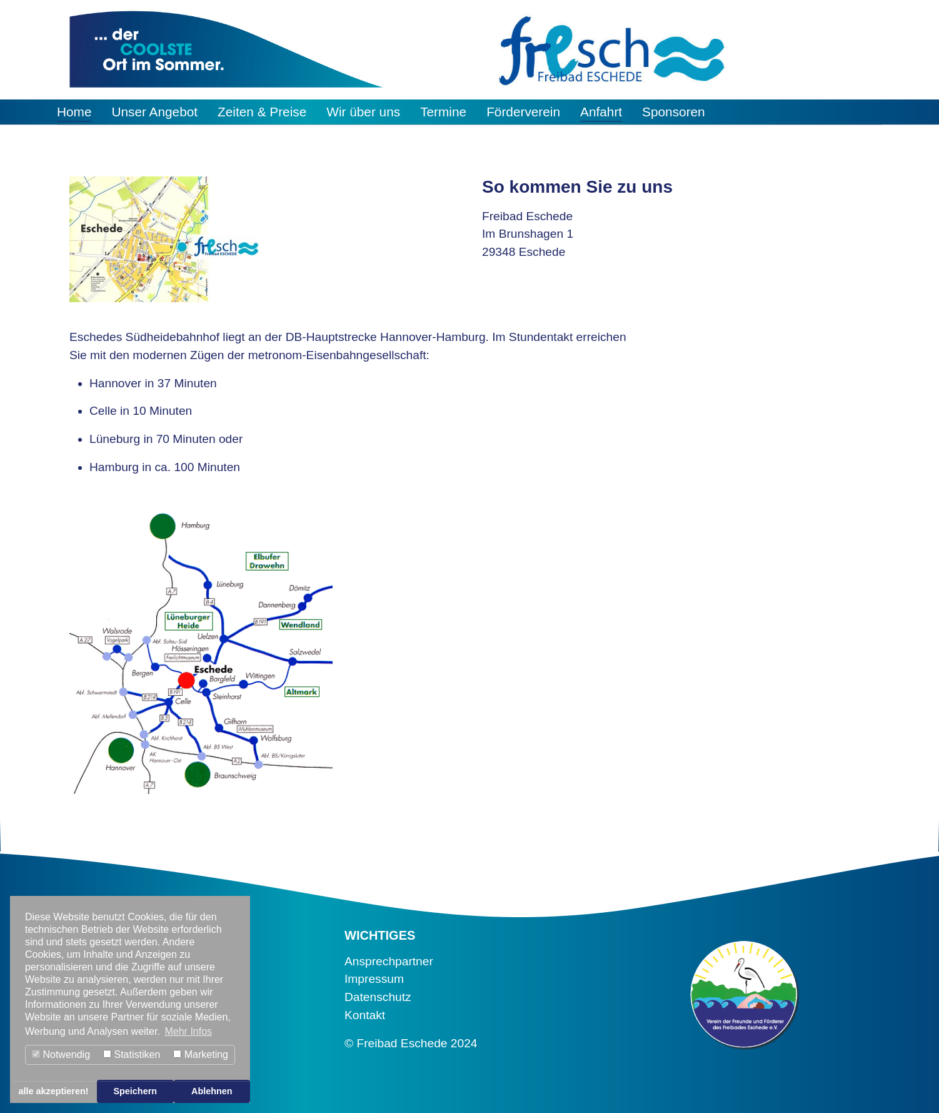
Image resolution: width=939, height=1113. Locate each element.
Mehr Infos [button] (188, 1031)
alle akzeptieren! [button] (54, 1091)
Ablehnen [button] (212, 1091)
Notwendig (61, 1054)
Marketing (200, 1054)
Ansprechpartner (388, 961)
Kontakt (364, 1015)
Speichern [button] (135, 1091)
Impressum (374, 978)
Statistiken (131, 1054)
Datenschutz (377, 997)
